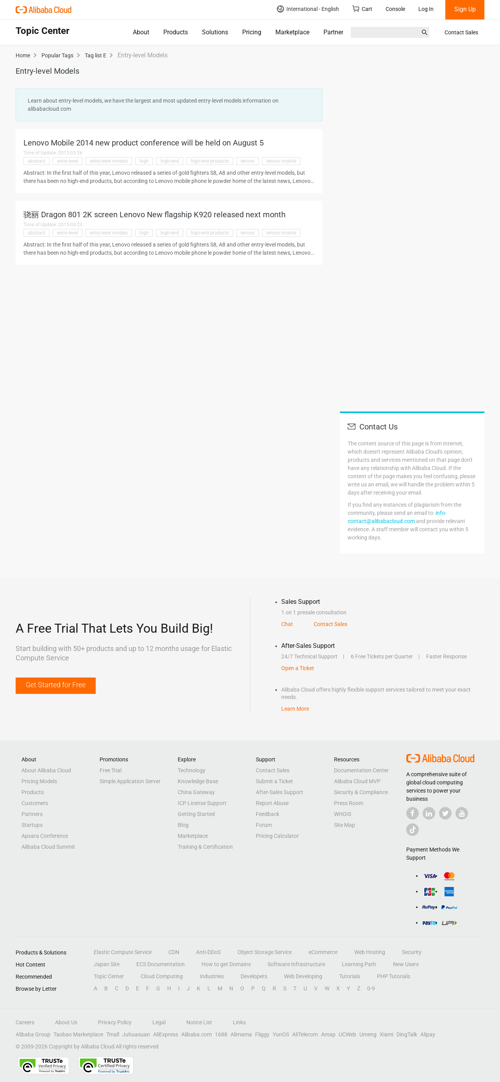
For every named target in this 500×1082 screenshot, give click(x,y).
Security (411, 952)
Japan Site (107, 964)
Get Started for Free (56, 685)
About (141, 32)
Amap (328, 1034)
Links (239, 1022)
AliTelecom (305, 1034)
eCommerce (323, 952)
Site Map (344, 825)
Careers (25, 1022)
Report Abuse (272, 803)
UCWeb (347, 1034)
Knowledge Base (198, 781)
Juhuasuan (136, 1034)
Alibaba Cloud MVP (357, 781)
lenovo (248, 161)
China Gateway (196, 792)
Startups (32, 825)
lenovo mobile (281, 161)
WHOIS (342, 814)
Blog (183, 825)
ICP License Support (202, 803)
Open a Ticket (297, 668)
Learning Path (359, 964)
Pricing (251, 32)
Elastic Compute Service (123, 952)
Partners (334, 32)
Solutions (215, 32)
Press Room (348, 803)
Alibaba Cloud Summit (48, 847)
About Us (66, 1022)
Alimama (241, 1034)
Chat (287, 624)
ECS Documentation (160, 964)
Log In (426, 9)
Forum (264, 825)
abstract (36, 161)
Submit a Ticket (274, 781)
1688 (221, 1034)
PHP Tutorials (393, 976)
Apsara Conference (44, 836)
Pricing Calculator (277, 836)
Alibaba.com (196, 1034)
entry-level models (109, 161)
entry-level (67, 161)
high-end (170, 161)
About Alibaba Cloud (46, 770)
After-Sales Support (279, 792)
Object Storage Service (265, 952)
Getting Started (196, 814)
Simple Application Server (130, 781)
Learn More (295, 709)
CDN (173, 952)
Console (395, 9)
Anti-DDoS (208, 952)
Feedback (267, 814)
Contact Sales (461, 32)
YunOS (281, 1034)
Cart (362, 8)
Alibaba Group (33, 1034)
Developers (254, 976)
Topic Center (109, 976)
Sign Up (465, 9)
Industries (212, 976)
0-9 (371, 988)
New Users (406, 964)
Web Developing (303, 976)
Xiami (386, 1034)
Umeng (368, 1034)
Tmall (112, 1034)
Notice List (199, 1022)
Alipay (427, 1034)
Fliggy (262, 1034)
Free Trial (110, 770)
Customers (34, 803)
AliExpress (165, 1034)
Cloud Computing (162, 976)
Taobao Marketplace (78, 1034)
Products (175, 32)
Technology (191, 770)
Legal (159, 1022)
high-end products (210, 161)
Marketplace (292, 32)
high (144, 161)
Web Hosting (369, 952)
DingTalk (406, 1034)
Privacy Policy (115, 1022)
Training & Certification (205, 847)
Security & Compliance (361, 792)
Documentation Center (361, 770)
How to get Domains (226, 964)
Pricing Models (39, 781)
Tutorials (349, 976)
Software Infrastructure (296, 964)
